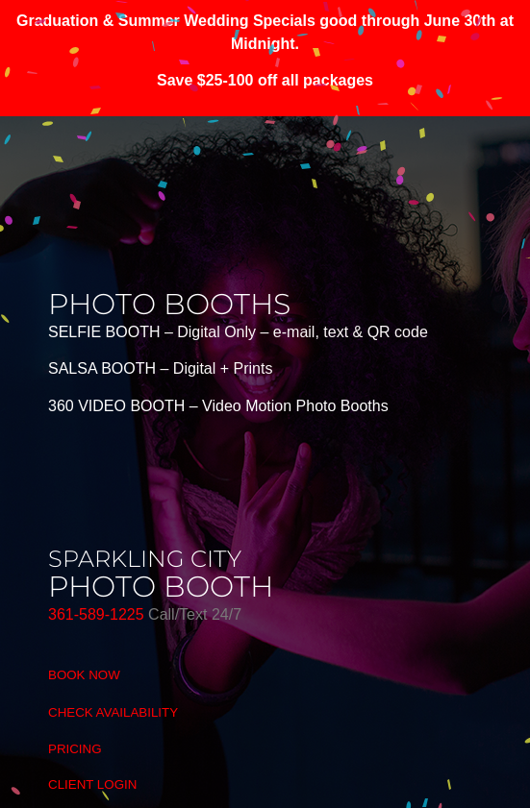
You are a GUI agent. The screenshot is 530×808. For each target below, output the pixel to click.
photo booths (169, 304)
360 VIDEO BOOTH (116, 406)
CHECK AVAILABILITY (113, 712)
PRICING (75, 749)
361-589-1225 (98, 614)
